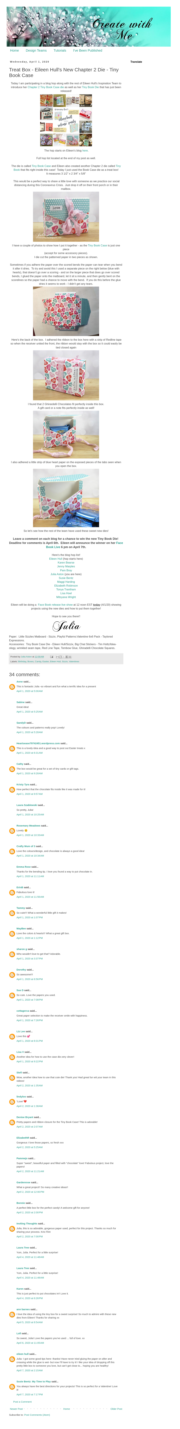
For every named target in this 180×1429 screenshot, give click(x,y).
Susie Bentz (66, 577)
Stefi (19, 1072)
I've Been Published (87, 50)
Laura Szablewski (27, 805)
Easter (45, 661)
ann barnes (23, 1309)
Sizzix (65, 661)
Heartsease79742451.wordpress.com (38, 743)
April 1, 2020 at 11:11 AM (30, 876)
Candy (38, 661)
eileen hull (23, 1354)
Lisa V (20, 1052)
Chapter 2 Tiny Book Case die (46, 87)
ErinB (20, 887)
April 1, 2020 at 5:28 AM (30, 732)
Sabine (21, 702)
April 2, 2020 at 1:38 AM (30, 1106)
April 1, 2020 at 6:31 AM (30, 752)
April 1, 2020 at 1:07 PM (30, 917)
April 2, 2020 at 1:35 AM (30, 1085)
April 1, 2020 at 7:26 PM (30, 1020)
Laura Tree (23, 1247)
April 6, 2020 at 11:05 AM (30, 1342)
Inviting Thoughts (27, 1223)
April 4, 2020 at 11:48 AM (30, 1257)
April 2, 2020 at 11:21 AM (30, 1171)
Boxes (30, 661)
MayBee (21, 928)
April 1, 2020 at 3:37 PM (30, 958)
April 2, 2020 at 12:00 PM (30, 1191)
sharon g (22, 949)
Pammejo (22, 1158)
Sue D (20, 990)
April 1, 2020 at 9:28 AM (30, 773)
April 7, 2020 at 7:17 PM (30, 1394)
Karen (20, 1288)
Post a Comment (22, 1401)
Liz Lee (21, 1031)
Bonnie (21, 1203)
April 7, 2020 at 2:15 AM (30, 1370)
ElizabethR (23, 1137)
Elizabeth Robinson (66, 585)
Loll (19, 1333)
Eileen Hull (55, 558)
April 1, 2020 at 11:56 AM (30, 896)
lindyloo (21, 1096)
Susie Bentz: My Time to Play (34, 1381)
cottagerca (23, 1010)
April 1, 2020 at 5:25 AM (30, 711)
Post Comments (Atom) (37, 1414)
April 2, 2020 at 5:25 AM (30, 1147)
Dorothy (21, 969)
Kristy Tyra (23, 784)
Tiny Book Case (41, 165)
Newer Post (16, 1408)
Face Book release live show (55, 604)
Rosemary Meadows (28, 825)
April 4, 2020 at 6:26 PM (30, 1298)
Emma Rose (24, 866)
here (85, 150)
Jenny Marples (66, 566)
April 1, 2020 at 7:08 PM (30, 999)
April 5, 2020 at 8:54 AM (30, 1322)
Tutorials (60, 50)
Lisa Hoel (66, 593)
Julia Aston (57, 574)
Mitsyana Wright (66, 597)
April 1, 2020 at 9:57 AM (30, 793)
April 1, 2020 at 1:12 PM (30, 938)
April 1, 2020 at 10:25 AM (30, 814)
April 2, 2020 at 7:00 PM (30, 1236)
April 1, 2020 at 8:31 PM (30, 1040)
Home (14, 50)
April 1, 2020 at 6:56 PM (30, 979)
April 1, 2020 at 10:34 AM (30, 855)
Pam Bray (66, 570)
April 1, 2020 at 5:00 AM (30, 691)
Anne (20, 681)
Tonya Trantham (66, 589)
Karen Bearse (66, 562)
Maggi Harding (66, 581)
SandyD (21, 722)
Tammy (21, 907)
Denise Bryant (25, 1117)
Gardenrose (23, 1182)
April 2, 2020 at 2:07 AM (30, 1126)
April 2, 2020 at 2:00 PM (30, 1212)
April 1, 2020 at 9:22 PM (30, 1061)
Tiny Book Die (90, 87)
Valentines (74, 661)
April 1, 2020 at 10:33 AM (30, 835)
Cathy (20, 763)
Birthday (22, 661)
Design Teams (36, 50)
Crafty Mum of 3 (26, 846)
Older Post (116, 1408)
